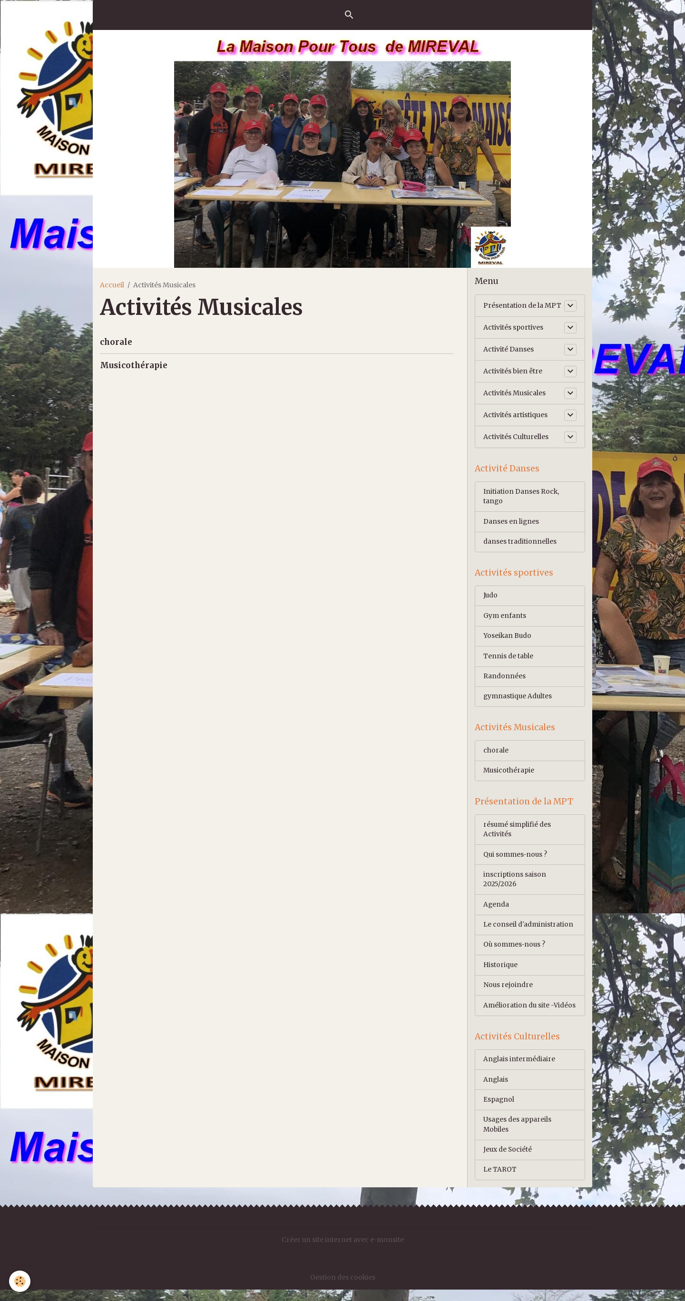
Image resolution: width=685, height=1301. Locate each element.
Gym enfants (504, 618)
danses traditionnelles (520, 543)
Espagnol (499, 1109)
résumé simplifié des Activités (517, 835)
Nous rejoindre (508, 993)
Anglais (496, 1089)
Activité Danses (508, 349)
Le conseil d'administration (528, 932)
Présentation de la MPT (522, 305)
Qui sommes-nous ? (515, 861)
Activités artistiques (515, 415)
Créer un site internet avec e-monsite (342, 1251)
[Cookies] (20, 1281)
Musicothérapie (133, 365)
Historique (501, 973)
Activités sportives (513, 327)
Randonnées (504, 679)
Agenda (496, 912)
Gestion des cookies (342, 1288)
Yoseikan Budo (507, 639)
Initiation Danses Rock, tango (521, 497)
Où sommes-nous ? (515, 953)
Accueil (112, 285)
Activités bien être (512, 371)
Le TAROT (500, 1181)
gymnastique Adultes (518, 700)
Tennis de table (508, 659)
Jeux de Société (508, 1160)
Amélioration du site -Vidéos (529, 1014)
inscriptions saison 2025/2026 (514, 886)
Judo (490, 598)
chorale (116, 342)
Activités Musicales (514, 393)
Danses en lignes (511, 522)
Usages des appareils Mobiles (517, 1135)
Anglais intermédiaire (519, 1069)
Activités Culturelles (515, 436)
